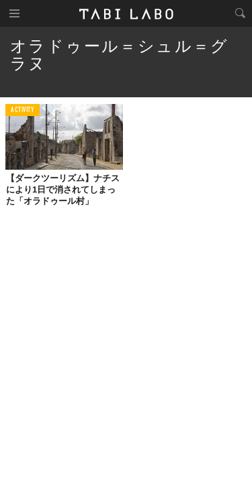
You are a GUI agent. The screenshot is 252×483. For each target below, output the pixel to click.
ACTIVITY (22, 110)
